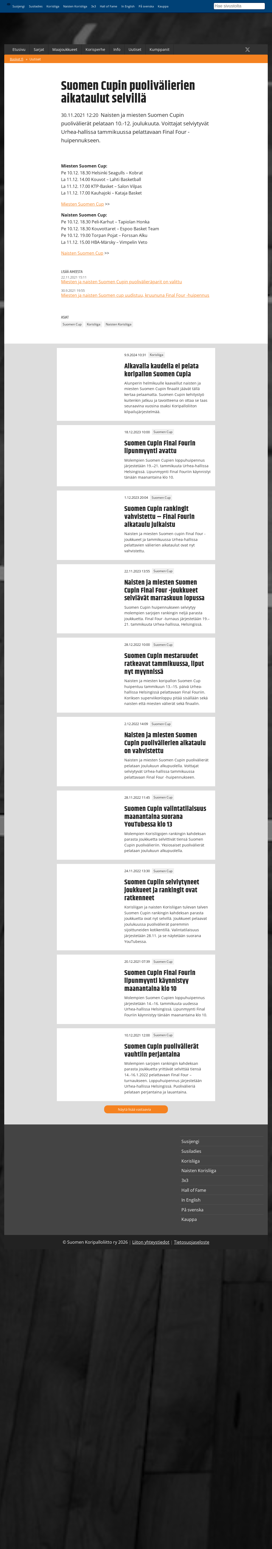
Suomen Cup (72, 324)
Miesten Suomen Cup (82, 204)
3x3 (93, 6)
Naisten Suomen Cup (82, 253)
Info (116, 49)
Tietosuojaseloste (191, 1242)
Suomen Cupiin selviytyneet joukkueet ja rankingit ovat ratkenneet (161, 890)
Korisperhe (95, 49)
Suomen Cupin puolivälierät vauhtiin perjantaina (161, 1050)
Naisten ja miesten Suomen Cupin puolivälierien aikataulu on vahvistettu (165, 743)
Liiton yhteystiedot (150, 1242)
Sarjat (39, 49)
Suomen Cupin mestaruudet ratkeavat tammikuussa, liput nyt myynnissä (164, 663)
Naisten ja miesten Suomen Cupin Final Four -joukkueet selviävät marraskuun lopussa (164, 590)
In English (128, 6)
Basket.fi (16, 59)
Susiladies (35, 6)
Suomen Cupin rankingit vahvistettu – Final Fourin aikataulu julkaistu (159, 516)
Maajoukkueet (64, 49)
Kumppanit (159, 49)
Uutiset (135, 49)
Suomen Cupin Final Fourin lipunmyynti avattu (160, 447)
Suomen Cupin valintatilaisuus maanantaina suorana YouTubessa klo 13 (165, 816)
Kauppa (163, 6)
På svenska (146, 6)
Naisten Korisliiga (75, 6)
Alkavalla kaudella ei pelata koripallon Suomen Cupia (161, 370)
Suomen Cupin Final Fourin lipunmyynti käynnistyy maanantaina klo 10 (160, 980)
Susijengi (18, 6)
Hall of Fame (108, 6)
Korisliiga (52, 6)
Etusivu (19, 49)
